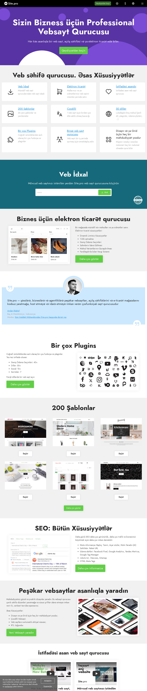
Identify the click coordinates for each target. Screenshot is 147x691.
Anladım (47, 680)
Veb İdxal (23, 86)
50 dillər (121, 109)
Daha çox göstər (89, 259)
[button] (103, 3)
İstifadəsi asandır (126, 86)
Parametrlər (48, 686)
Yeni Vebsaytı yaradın (21, 633)
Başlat (25, 453)
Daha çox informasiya (90, 568)
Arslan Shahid (13, 310)
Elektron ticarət (76, 86)
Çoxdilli (71, 109)
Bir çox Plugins (26, 131)
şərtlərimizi (9, 686)
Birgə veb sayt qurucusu (75, 132)
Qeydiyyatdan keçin (73, 50)
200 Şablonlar (26, 109)
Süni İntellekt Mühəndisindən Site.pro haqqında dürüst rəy (40, 317)
